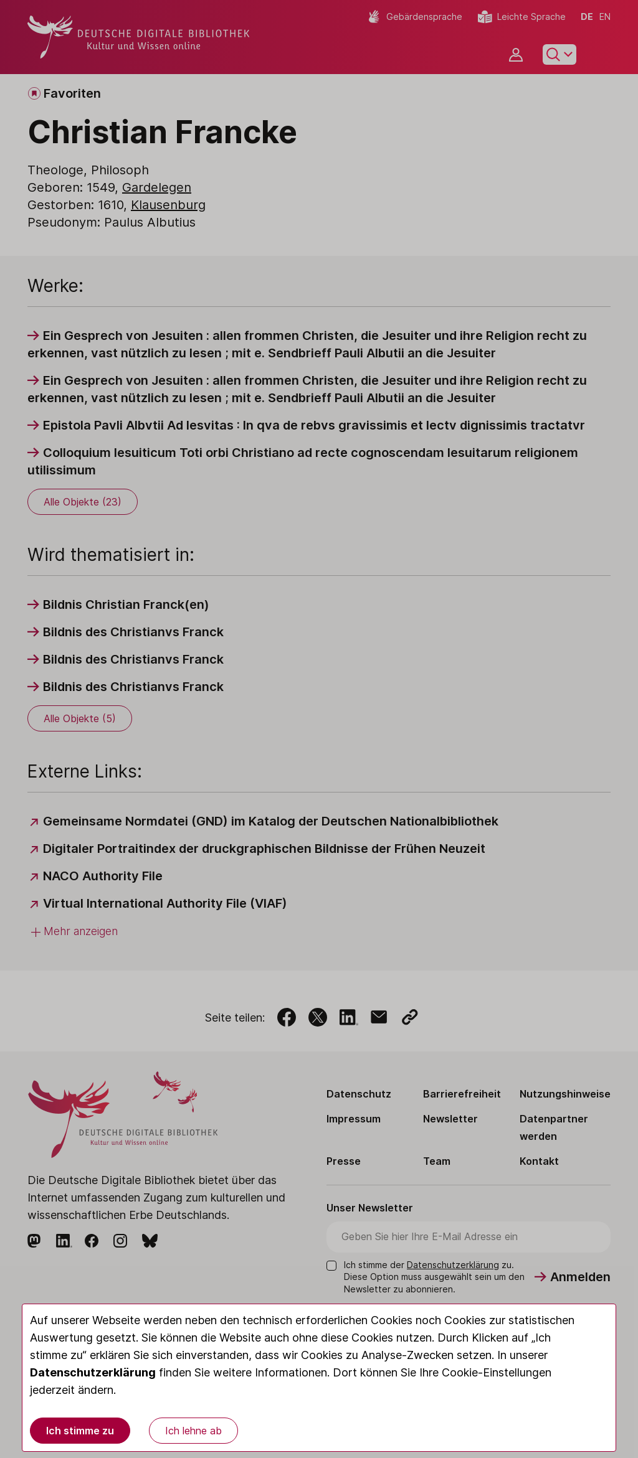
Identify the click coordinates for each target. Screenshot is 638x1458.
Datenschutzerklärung (93, 1372)
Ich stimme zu (80, 1430)
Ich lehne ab (193, 1430)
